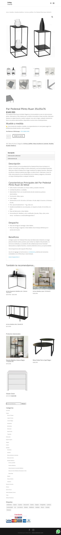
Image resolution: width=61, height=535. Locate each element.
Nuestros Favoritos (9, 484)
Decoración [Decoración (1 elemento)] (26, 504)
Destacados (8, 436)
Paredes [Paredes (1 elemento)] (47, 507)
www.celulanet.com (37, 533)
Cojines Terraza (10, 418)
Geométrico (9, 423)
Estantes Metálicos (12, 465)
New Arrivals (9, 431)
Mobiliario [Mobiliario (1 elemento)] (31, 507)
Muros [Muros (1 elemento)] (42, 507)
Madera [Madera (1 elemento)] (26, 507)
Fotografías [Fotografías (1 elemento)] (42, 504)
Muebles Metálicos (19, 12)
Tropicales (9, 434)
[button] (52, 16)
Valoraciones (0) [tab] (12, 158)
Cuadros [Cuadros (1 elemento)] (20, 504)
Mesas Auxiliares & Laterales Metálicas (16, 468)
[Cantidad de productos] (8, 136)
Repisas (8, 476)
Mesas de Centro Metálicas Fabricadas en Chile (17, 470)
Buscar (23, 403)
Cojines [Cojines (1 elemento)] (15, 504)
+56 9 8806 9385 (25, 131)
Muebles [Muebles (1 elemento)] (37, 507)
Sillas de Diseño (10, 479)
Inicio (7, 12)
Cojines (7, 413)
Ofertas (7, 487)
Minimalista (9, 426)
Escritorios (9, 449)
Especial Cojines (9, 439)
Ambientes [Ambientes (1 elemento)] (9, 504)
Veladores (9, 481)
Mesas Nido (11, 473)
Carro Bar (8, 410)
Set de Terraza (9, 489)
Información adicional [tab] (14, 155)
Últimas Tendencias (10, 497)
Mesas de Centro (10, 457)
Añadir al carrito (18, 136)
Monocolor (9, 428)
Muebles (12, 12)
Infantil (7, 445)
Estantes (9, 452)
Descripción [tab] (11, 153)
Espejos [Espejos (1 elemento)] (37, 504)
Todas (7, 495)
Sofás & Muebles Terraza (11, 492)
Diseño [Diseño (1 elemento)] (32, 504)
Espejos (7, 442)
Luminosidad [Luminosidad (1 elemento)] (10, 507)
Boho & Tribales (10, 415)
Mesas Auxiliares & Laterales (40, 143)
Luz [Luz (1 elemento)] (15, 507)
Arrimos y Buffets (29, 12)
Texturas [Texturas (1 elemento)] (9, 510)
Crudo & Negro (10, 420)
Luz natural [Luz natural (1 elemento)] (20, 507)
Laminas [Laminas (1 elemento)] (49, 504)
